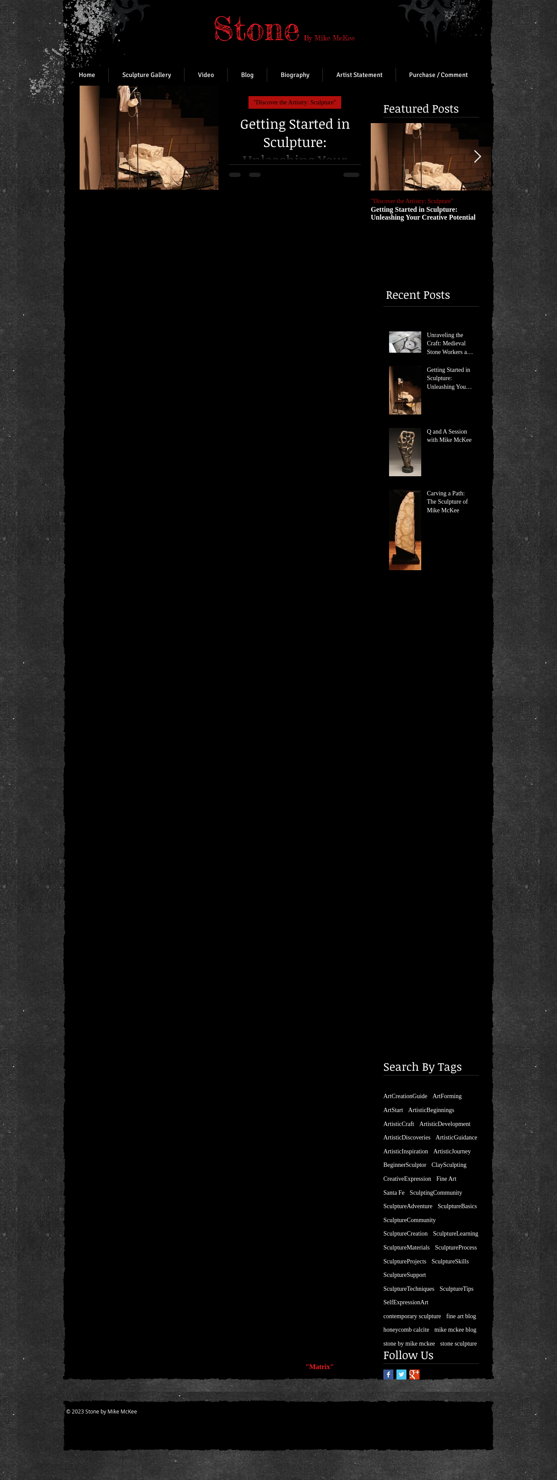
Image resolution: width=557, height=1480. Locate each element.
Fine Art (446, 1179)
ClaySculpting (449, 1165)
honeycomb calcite (406, 1329)
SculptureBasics (457, 1206)
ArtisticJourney (452, 1151)
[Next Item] (477, 157)
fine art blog (461, 1316)
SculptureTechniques (408, 1289)
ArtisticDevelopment (444, 1124)
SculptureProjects (404, 1261)
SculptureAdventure (408, 1206)
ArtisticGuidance (456, 1137)
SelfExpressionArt (405, 1302)
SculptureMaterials (406, 1247)
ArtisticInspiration (405, 1151)
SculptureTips (456, 1289)
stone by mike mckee (409, 1343)
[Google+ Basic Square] (414, 1375)
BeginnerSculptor (404, 1165)
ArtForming (447, 1096)
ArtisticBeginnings (431, 1110)
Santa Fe (394, 1192)
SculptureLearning (455, 1233)
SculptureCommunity (409, 1220)
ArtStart (393, 1110)
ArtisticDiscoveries (406, 1137)
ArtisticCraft (398, 1124)
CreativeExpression (407, 1179)
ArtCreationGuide (405, 1096)
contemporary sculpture (412, 1316)
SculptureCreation (405, 1233)
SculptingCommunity (436, 1192)
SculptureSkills (450, 1261)
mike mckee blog (455, 1329)
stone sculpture (458, 1343)
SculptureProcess (456, 1247)
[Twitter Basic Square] (401, 1375)
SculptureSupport (404, 1275)
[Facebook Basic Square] (388, 1375)
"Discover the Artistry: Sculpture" (295, 102)
